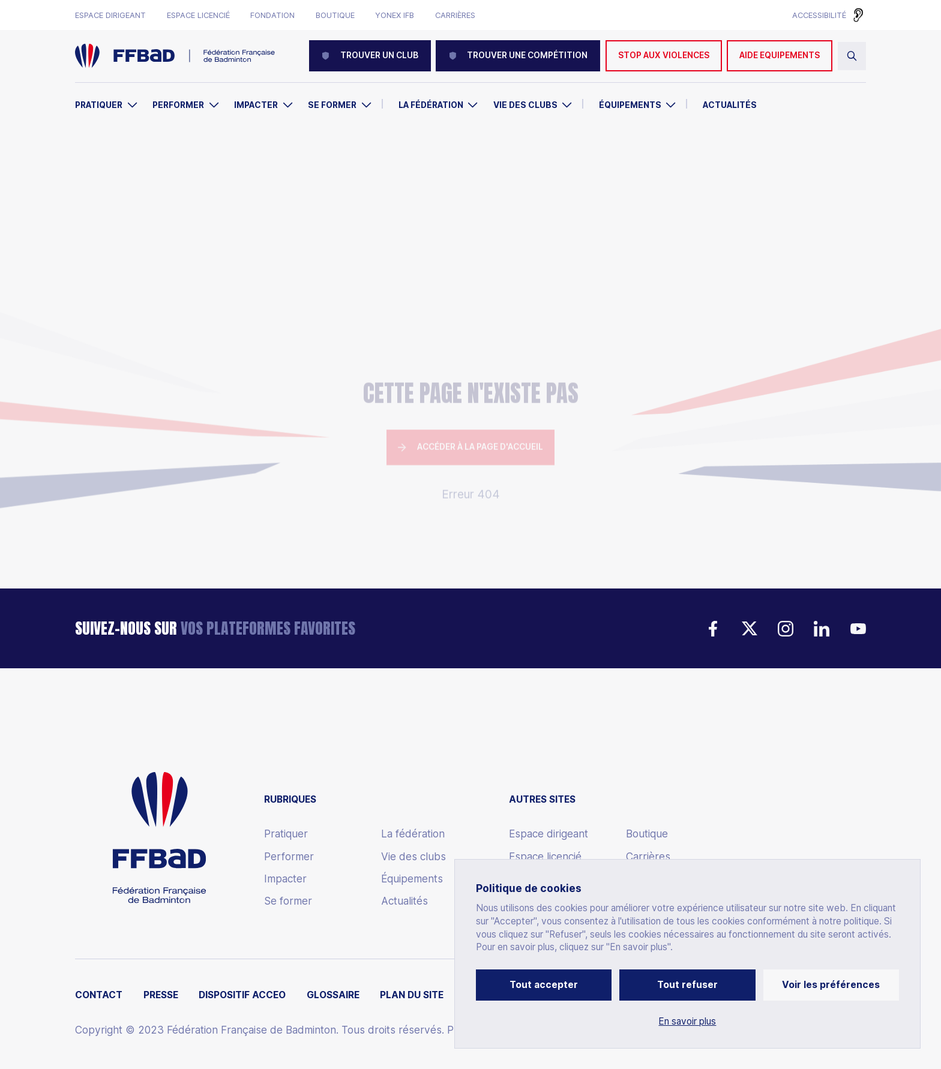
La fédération (413, 834)
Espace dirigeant (110, 15)
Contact (98, 995)
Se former (332, 105)
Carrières (455, 15)
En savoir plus (687, 1021)
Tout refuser (687, 984)
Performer (178, 105)
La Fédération (430, 105)
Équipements (630, 105)
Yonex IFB (394, 15)
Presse (160, 995)
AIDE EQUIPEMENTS (779, 55)
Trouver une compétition (518, 55)
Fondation (272, 15)
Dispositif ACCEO (242, 995)
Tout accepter (544, 984)
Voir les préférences (831, 984)
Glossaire (333, 995)
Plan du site (411, 995)
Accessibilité (819, 15)
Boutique (335, 15)
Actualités (730, 105)
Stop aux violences (663, 55)
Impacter (256, 105)
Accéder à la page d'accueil (470, 366)
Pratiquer (98, 105)
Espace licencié (198, 15)
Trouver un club (370, 55)
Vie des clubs (525, 105)
